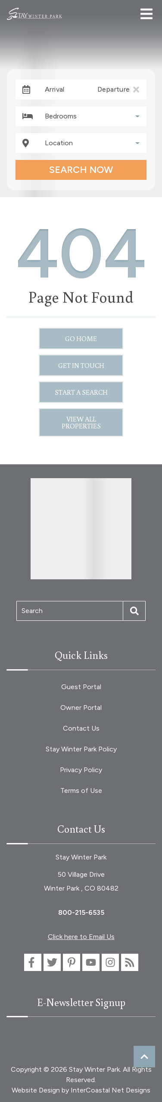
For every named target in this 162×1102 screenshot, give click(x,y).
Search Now (81, 170)
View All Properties (81, 422)
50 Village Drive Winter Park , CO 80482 (81, 881)
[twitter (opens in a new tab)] (52, 962)
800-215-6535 (81, 912)
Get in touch (81, 365)
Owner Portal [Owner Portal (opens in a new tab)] (81, 707)
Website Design (36, 1090)
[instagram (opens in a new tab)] (110, 962)
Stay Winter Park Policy (81, 749)
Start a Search (81, 392)
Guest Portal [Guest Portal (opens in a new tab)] (81, 687)
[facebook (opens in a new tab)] (32, 962)
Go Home (81, 338)
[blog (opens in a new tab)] (129, 962)
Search (32, 611)
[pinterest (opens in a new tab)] (71, 962)
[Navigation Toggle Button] (146, 13)
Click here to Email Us (81, 937)
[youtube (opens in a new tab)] (91, 962)
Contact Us (81, 728)
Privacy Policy (81, 770)
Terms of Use (81, 790)
